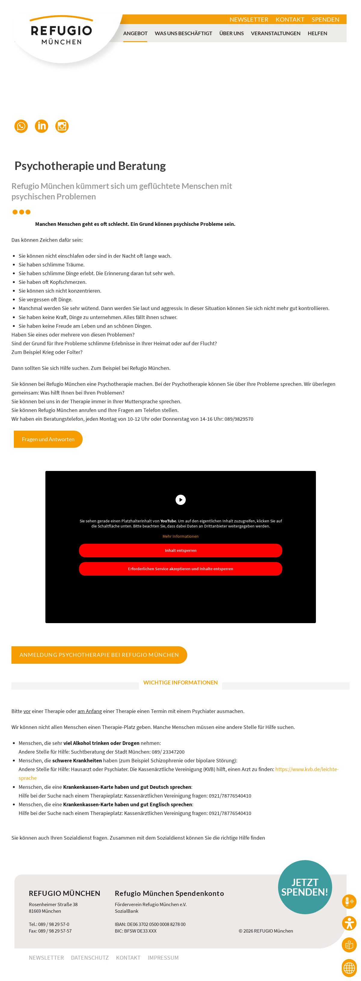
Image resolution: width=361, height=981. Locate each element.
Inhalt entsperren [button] (180, 550)
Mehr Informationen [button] (181, 536)
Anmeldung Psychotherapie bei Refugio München (99, 654)
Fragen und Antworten (48, 439)
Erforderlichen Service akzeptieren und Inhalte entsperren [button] (180, 568)
